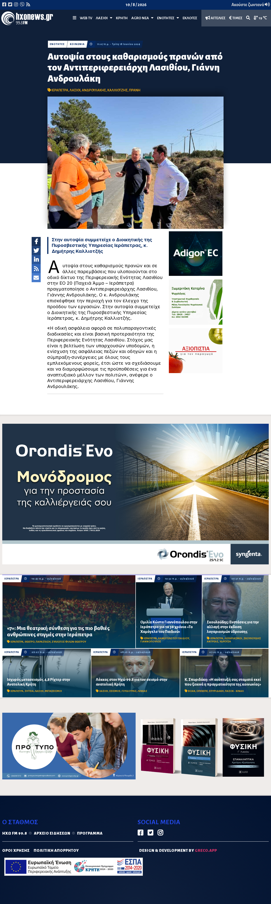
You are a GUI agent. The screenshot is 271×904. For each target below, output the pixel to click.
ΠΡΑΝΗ (134, 90)
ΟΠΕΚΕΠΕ (202, 691)
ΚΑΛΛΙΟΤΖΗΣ (117, 90)
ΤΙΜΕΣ (236, 18)
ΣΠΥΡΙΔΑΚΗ (216, 691)
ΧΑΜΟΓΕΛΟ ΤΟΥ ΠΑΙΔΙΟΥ (173, 638)
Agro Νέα (142, 18)
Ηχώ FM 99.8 (14, 833)
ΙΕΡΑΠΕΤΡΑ (60, 90)
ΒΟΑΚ (191, 691)
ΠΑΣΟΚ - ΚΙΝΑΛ (234, 691)
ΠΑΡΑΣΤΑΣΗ (43, 641)
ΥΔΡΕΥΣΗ (225, 641)
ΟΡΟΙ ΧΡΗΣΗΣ (16, 851)
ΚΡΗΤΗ (122, 18)
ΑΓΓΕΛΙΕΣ (215, 18)
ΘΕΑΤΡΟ (30, 641)
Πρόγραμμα (90, 833)
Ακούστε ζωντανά (250, 4)
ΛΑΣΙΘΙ (75, 90)
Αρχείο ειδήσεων (52, 833)
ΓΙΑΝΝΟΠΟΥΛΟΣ (150, 641)
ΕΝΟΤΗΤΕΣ (168, 18)
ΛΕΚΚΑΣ (142, 691)
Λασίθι (104, 18)
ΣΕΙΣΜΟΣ (114, 691)
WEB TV (86, 18)
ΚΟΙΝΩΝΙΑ (77, 44)
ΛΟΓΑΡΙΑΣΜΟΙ (233, 638)
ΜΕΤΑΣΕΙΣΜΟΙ (53, 691)
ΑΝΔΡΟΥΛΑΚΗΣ (94, 90)
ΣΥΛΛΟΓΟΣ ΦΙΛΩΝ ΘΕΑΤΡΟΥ (69, 641)
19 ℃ (260, 18)
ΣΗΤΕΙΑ (29, 691)
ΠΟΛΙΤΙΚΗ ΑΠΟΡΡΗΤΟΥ (56, 851)
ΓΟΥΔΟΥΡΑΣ (129, 691)
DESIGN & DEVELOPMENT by (178, 851)
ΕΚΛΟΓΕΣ (190, 18)
